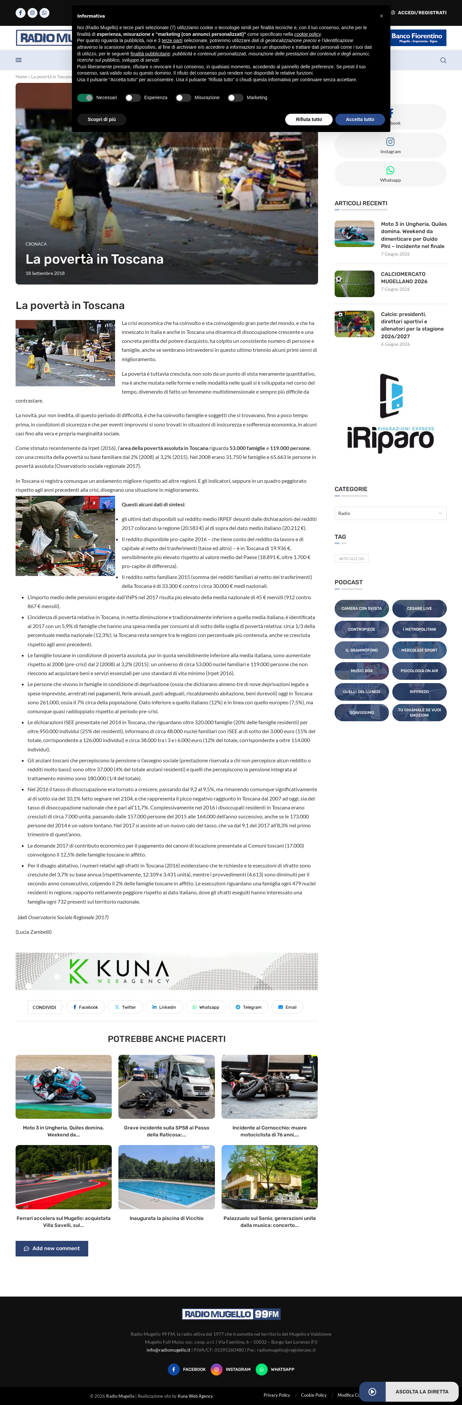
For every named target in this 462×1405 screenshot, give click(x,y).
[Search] (443, 60)
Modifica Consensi (355, 1395)
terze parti (172, 40)
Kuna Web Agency (195, 1396)
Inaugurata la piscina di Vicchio (167, 1218)
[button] (381, 16)
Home (21, 76)
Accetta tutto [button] (360, 119)
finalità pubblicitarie (150, 53)
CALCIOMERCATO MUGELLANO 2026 (404, 278)
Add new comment (52, 1248)
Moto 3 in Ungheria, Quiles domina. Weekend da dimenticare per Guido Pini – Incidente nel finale (413, 235)
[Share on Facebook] (85, 1006)
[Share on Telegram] (249, 1006)
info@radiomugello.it (168, 1350)
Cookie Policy (314, 1395)
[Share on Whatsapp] (206, 1006)
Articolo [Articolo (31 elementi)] (351, 559)
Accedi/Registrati (419, 13)
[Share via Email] (287, 1006)
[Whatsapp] (44, 13)
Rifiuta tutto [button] (309, 119)
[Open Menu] (19, 60)
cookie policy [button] (308, 34)
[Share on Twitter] (125, 1006)
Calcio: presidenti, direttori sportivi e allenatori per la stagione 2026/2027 (412, 325)
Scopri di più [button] (102, 119)
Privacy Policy (277, 1395)
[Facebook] (21, 13)
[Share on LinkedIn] (164, 1006)
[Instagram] (32, 13)
